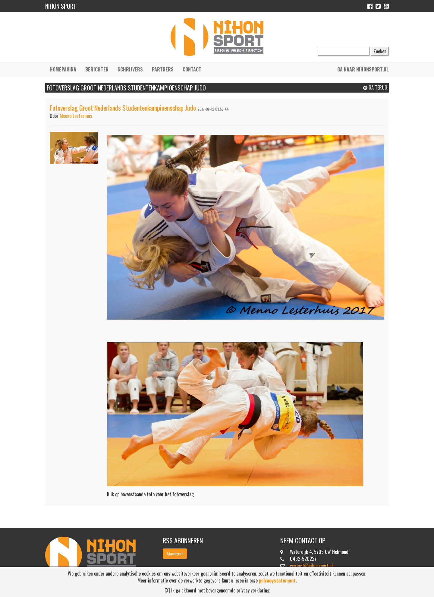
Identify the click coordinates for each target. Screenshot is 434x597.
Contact (192, 69)
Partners (163, 69)
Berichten (96, 69)
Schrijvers (130, 69)
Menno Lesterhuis (76, 115)
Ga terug (375, 87)
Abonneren (175, 553)
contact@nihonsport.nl (311, 565)
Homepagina (63, 69)
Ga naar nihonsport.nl (363, 69)
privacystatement (277, 580)
